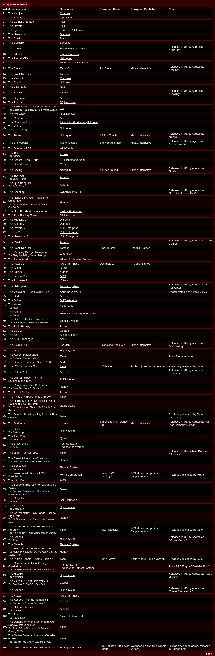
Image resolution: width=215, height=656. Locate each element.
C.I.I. (80, 192)
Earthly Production (71, 211)
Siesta (63, 489)
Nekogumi (66, 58)
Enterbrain (66, 253)
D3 (61, 102)
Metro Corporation (71, 474)
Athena (64, 184)
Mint (62, 148)
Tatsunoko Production (73, 122)
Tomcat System (69, 286)
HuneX (64, 202)
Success (65, 34)
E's (62, 108)
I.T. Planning (67, 159)
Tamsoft (64, 68)
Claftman (65, 78)
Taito (63, 356)
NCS (63, 86)
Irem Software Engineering (68, 445)
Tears (63, 62)
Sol (62, 300)
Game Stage (67, 405)
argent (64, 54)
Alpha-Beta (66, 17)
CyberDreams (68, 192)
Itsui (62, 21)
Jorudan (80, 159)
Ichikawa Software (78, 62)
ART (78, 291)
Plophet (70, 148)
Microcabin (66, 259)
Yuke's (64, 280)
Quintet (64, 438)
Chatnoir (65, 13)
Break (63, 267)
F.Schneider (67, 48)
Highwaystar (67, 350)
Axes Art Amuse (69, 263)
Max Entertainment (71, 616)
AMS (63, 276)
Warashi (65, 219)
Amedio (64, 98)
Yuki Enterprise (69, 228)
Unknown (78, 30)
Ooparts (64, 164)
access (64, 154)
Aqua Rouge (67, 291)
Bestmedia (71, 300)
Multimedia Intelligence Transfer (79, 313)
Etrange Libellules (70, 647)
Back (209, 653)
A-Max (64, 362)
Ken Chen (66, 30)
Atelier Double (68, 142)
